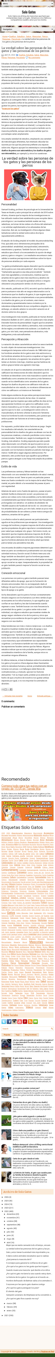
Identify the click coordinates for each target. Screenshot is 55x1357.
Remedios (12, 979)
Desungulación (6, 882)
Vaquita (44, 1003)
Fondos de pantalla (24, 903)
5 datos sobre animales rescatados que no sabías (27, 1256)
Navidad (30, 952)
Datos (49, 877)
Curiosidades (40, 877)
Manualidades (6, 942)
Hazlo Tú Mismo (39, 918)
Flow (10, 903)
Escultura (27, 896)
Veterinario (43, 1005)
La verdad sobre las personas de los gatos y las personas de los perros (26, 49)
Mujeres (50, 949)
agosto (10, 1228)
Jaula (7, 932)
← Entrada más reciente (12, 696)
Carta (21, 860)
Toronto (45, 998)
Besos (3, 849)
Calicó (41, 854)
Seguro (12, 986)
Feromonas (50, 900)
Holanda (4, 923)
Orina (18, 956)
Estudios (21, 36)
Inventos (19, 930)
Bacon (8, 847)
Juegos (12, 932)
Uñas (23, 1003)
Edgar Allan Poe (12, 889)
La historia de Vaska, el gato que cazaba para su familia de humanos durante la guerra (32, 1174)
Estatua (38, 898)
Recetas (10, 974)
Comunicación (32, 870)
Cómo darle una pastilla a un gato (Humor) (31, 1130)
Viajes (3, 1007)
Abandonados (17, 833)
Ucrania (17, 1003)
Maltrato (32, 939)
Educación (22, 889)
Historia (33, 920)
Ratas (45, 972)
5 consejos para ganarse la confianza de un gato (26, 1263)
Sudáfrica (8, 991)
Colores (20, 867)
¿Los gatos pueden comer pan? (26, 1088)
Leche (9, 934)
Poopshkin (19, 968)
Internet (4, 930)
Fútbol (51, 905)
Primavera (50, 968)
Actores (19, 835)
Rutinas (32, 982)
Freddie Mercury (7, 905)
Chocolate (4, 865)
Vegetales (4, 1005)
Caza (51, 860)
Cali (37, 854)
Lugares (45, 937)
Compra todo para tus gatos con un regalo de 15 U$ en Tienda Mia (24, 787)
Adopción (38, 835)
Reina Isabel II (48, 977)
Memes (31, 945)
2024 (8, 833)
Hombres (11, 923)
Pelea (17, 961)
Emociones (14, 891)
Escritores (12, 896)
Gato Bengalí (28, 907)
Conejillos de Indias (46, 870)
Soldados (36, 989)
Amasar (23, 840)
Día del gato (35, 882)
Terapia (22, 995)
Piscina (33, 965)
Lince (51, 934)
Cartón (26, 860)
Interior (51, 927)
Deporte (23, 880)
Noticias (33, 954)
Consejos (22, 872)
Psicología (16, 39)
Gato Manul (49, 908)
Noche (18, 954)
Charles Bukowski (35, 863)
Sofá (28, 989)
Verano (20, 1005)
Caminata (29, 856)
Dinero (33, 884)
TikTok (20, 998)
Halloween (14, 918)
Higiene (25, 921)
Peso (52, 963)
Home (4, 36)
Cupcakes (30, 877)
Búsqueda (50, 851)
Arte (16, 844)
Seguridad (5, 986)
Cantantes (24, 858)
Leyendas (32, 934)
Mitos (51, 947)
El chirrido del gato (14, 1291)
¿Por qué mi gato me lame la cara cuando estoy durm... (29, 1274)
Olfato (51, 954)
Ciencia (17, 865)
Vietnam (38, 1008)
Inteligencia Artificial (37, 927)
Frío (24, 905)
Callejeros (49, 854)
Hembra (50, 918)
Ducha (44, 887)
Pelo (38, 961)
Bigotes (9, 849)
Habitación (5, 918)
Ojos (46, 954)
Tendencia (15, 995)
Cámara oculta (18, 856)
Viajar (51, 1005)
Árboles (42, 842)
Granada (18, 916)
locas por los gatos (10, 108)
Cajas (33, 854)
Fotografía (36, 903)
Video (10, 1007)
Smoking (4, 989)
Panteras (4, 959)
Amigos (29, 840)
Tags (18, 1035)
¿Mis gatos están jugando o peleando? (29, 1116)
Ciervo (23, 865)
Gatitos (4, 907)
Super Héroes (28, 991)
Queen (21, 972)
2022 (6, 1211)
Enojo (52, 891)
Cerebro (25, 863)
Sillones (51, 986)
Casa (31, 860)
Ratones (51, 972)
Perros (45, 36)
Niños (13, 954)
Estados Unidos (18, 898)
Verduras (27, 1005)
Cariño (11, 860)
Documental (23, 887)
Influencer (41, 925)
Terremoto (30, 995)
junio (9, 1235)
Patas (11, 961)
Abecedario (28, 833)
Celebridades (7, 863)
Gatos (28, 36)
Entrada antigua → (45, 696)
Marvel (24, 942)
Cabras (11, 854)
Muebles (36, 949)
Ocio (38, 954)
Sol (31, 989)
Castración (44, 860)
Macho (51, 937)
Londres (18, 937)
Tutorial (51, 1001)
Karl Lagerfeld (34, 932)
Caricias (4, 860)
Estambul (31, 898)
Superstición (49, 991)
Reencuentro (13, 977)
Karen (26, 932)
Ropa (12, 982)
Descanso (40, 880)
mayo (9, 1239)
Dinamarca (26, 884)
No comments (34, 58)
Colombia (4, 867)
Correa (3, 875)
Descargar (50, 880)
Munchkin (4, 952)
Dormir (38, 886)
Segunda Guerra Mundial (44, 984)
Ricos (39, 979)
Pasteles (4, 961)
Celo (14, 863)
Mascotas (36, 36)
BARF (25, 847)
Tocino (36, 998)
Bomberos (35, 849)
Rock (44, 979)
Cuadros (29, 875)
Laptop (3, 934)
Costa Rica (10, 875)
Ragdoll (28, 972)
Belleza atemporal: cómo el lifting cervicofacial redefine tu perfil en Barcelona (32, 1145)
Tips (25, 998)
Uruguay (29, 1003)
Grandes (25, 916)
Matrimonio (5, 945)
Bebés (35, 847)
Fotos (44, 902)
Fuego (33, 905)
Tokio (40, 998)
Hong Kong (20, 923)
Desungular (16, 882)
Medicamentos (23, 945)
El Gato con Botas (47, 889)
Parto (40, 959)
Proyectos (29, 970)
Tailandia (18, 993)
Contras (30, 873)
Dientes (19, 884)
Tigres (14, 998)
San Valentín (6, 984)
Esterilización (48, 898)
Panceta (51, 956)
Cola (45, 865)
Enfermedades (42, 891)
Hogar (51, 920)
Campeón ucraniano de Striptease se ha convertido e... (29, 1295)
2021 (6, 1315)
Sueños (20, 991)
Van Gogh (37, 1003)
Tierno (9, 998)
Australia (33, 844)
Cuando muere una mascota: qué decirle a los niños (28, 1270)
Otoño (23, 956)
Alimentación (7, 840)
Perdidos (4, 963)
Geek (31, 913)
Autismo (39, 844)
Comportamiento (9, 869)
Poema (51, 965)
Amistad (36, 840)
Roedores (50, 979)
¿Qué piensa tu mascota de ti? (19, 1259)
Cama (8, 856)
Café (15, 854)
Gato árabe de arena (15, 908)
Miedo (39, 947)
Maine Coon (13, 939)
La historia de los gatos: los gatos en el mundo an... (28, 1277)
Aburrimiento (37, 833)
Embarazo (5, 891)
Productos (15, 970)
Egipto (29, 889)
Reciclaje (17, 974)
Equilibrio (40, 893)
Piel (12, 965)
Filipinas (4, 903)
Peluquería (45, 961)
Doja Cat (31, 887)
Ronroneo (5, 982)
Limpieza (45, 934)
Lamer (51, 932)
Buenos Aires (33, 851)
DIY (17, 887)
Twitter (10, 1003)
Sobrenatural (12, 989)
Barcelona (18, 847)
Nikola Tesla (5, 954)
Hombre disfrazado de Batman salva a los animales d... (29, 1281)
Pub (44, 970)
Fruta (28, 905)
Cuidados (5, 877)
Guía (52, 916)
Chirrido (51, 863)
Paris (29, 959)
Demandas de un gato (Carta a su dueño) (30, 1102)
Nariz (25, 952)
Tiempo (51, 995)
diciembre (11, 1214)
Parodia (34, 959)
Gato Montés (6, 910)
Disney (3, 887)
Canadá (45, 856)
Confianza (12, 873)
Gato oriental (36, 910)
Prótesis (22, 970)
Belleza (41, 847)
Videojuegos (19, 1008)
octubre (10, 1221)
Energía (32, 891)
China (45, 863)
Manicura (50, 939)
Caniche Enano (13, 858)
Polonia (11, 968)
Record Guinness (27, 974)
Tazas (26, 993)
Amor (42, 840)
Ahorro (20, 838)
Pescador (45, 963)
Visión (51, 1007)
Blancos (16, 849)
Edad (3, 889)
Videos (29, 1007)
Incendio (33, 925)
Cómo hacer (48, 867)
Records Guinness (41, 974)
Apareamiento (33, 842)
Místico (45, 947)
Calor (3, 856)
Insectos (4, 927)
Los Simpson (36, 937)
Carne (16, 860)
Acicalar (4, 835)
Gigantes (50, 913)
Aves (52, 844)
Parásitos (22, 959)
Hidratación (5, 921)
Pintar (21, 965)
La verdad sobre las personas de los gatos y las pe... (28, 1249)
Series (22, 986)
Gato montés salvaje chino (21, 910)
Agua (15, 838)
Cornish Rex (49, 873)
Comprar (22, 870)
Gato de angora (39, 908)
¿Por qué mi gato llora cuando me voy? (22, 1298)
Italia (36, 930)
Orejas (7, 956)
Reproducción (21, 979)
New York (50, 952)
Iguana (9, 925)
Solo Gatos (28, 12)
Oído (42, 954)
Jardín (46, 930)
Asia (20, 844)
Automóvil (46, 844)
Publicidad (50, 970)
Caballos (4, 854)
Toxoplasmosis (6, 1001)
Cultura (13, 877)
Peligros (32, 961)
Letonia (25, 934)
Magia (3, 939)
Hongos (28, 923)
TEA (32, 993)
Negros (38, 951)
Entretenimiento (19, 893)
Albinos (42, 838)
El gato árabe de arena (22, 1058)
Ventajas (13, 1005)
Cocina (39, 865)
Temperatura (5, 995)
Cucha (44, 875)
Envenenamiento (31, 893)
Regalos (38, 977)
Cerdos (19, 863)
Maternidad (50, 942)
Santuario (14, 984)
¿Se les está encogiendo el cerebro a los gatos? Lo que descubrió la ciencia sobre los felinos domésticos (33, 1042)
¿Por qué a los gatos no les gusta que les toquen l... (28, 1266)
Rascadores (37, 972)
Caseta (36, 860)
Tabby (11, 993)
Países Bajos (36, 956)
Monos (9, 949)
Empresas (23, 891)
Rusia (17, 982)
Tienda (4, 998)
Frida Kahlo (19, 905)
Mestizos (4, 947)
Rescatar (31, 979)
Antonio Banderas (20, 842)
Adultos (46, 835)
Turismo (37, 1001)
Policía (4, 968)
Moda (3, 949)
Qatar (16, 972)
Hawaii (28, 918)
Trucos (31, 1000)
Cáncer (51, 856)
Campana (37, 856)
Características (42, 858)
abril (8, 1242)
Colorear (13, 867)
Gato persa (46, 910)
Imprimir (26, 925)
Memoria (38, 945)
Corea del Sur (39, 873)
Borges (42, 849)
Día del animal (26, 882)
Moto (31, 949)
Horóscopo (36, 923)
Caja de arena (24, 854)
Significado (44, 986)
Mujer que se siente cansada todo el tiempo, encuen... (29, 1245)
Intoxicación (11, 930)
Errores (3, 896)
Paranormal (13, 959)
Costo (16, 875)
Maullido (13, 945)
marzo (9, 1303)
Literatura (5, 937)
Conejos (4, 873)
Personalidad (23, 963)
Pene (52, 961)
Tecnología (40, 993)
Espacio (43, 896)
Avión (3, 847)
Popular (7, 1035)
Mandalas (41, 939)
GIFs (44, 913)
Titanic (30, 998)
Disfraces (50, 884)
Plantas (45, 965)
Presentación (40, 968)
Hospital (44, 923)
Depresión (31, 880)
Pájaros (44, 956)
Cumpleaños (22, 877)
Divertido (11, 886)
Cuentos (50, 875)
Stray (3, 991)
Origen (13, 956)
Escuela (19, 896)
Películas (24, 961)
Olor (2, 956)
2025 (6, 1201)
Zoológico (21, 1010)
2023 (3, 833)
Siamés (37, 986)
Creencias (22, 875)
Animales (50, 840)
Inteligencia (22, 927)
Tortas (51, 998)
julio (8, 1232)
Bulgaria (42, 851)
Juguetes (19, 932)
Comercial (28, 867)
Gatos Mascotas (22, 913)
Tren (21, 1000)
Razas (4, 974)
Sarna (21, 984)
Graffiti (11, 916)
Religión (4, 979)
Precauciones (29, 968)
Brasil (11, 851)
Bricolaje (18, 851)
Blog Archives (31, 1035)
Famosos (35, 900)
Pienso (16, 965)
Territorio (39, 995)
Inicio (30, 696)
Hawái (22, 918)
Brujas (24, 851)
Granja (31, 916)
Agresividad (6, 838)
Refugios (31, 977)
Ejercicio (36, 889)
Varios (51, 1003)
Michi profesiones (22, 947)
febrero (10, 1307)
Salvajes (50, 982)
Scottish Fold (29, 984)
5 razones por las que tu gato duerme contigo (25, 1284)
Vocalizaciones (6, 1010)
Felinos (42, 900)
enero (9, 1310)
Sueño (15, 991)
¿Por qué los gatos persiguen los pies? (22, 1288)
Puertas (4, 972)
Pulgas (10, 972)
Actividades (13, 835)
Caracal (32, 858)
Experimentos (19, 900)
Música (12, 951)
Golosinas (5, 916)
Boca (22, 849)
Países (28, 956)
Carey (51, 858)
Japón (41, 930)
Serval (27, 986)
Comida (37, 867)
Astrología (25, 844)
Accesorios (49, 833)
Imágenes (17, 925)
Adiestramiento (28, 835)
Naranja (19, 952)
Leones (19, 934)
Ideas (3, 925)
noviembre (11, 1218)
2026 (6, 1197)
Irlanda (30, 930)
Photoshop (6, 965)
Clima (33, 865)
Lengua (14, 934)
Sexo (31, 986)
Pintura (27, 965)
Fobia (14, 903)
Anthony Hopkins (7, 842)
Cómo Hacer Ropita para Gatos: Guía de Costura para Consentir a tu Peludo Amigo (33, 1073)
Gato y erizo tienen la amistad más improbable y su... (28, 1252)
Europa (12, 900)
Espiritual (5, 898)
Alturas (16, 840)
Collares (51, 865)
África (51, 835)
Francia (51, 903)
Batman (30, 847)
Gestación (38, 913)
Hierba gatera (16, 921)
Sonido (51, 989)
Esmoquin (36, 896)
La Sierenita (44, 932)
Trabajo (16, 1000)
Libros (39, 934)
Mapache (17, 942)
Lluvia (12, 937)
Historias (42, 920)
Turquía (44, 1000)
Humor (51, 923)
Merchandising (48, 945)
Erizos (51, 893)
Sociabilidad (21, 989)
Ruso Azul (24, 982)
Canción (4, 858)
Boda (27, 849)
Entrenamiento (7, 893)
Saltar (38, 982)
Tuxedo (3, 1003)
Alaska (36, 838)
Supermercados (39, 991)
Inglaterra (50, 925)
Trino (26, 1001)
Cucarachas (37, 875)
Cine (28, 865)
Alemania (50, 838)
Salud (43, 981)
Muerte (43, 949)
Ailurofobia (28, 838)
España (51, 896)
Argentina (10, 844)
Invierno (25, 930)
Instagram (13, 927)
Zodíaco (15, 1010)
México (11, 947)
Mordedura (24, 949)
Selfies (17, 986)
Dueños (12, 36)
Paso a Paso (49, 959)
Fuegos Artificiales (41, 905)
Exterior (27, 900)
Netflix (44, 952)
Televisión (50, 993)
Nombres (25, 954)
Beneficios (49, 847)
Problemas (5, 970)
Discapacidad (41, 884)
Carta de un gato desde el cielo (26, 1159)
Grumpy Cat (38, 916)
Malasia (24, 939)
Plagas (38, 965)
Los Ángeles (26, 937)
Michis (32, 947)
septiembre (11, 1225)
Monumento (16, 949)
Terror (45, 995)
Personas (6, 39)
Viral (45, 1007)
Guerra (46, 916)
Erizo (46, 893)
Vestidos (35, 1005)
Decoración (13, 880)
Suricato (4, 993)
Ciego (11, 865)
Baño (13, 847)
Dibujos (12, 884)
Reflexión (22, 977)
